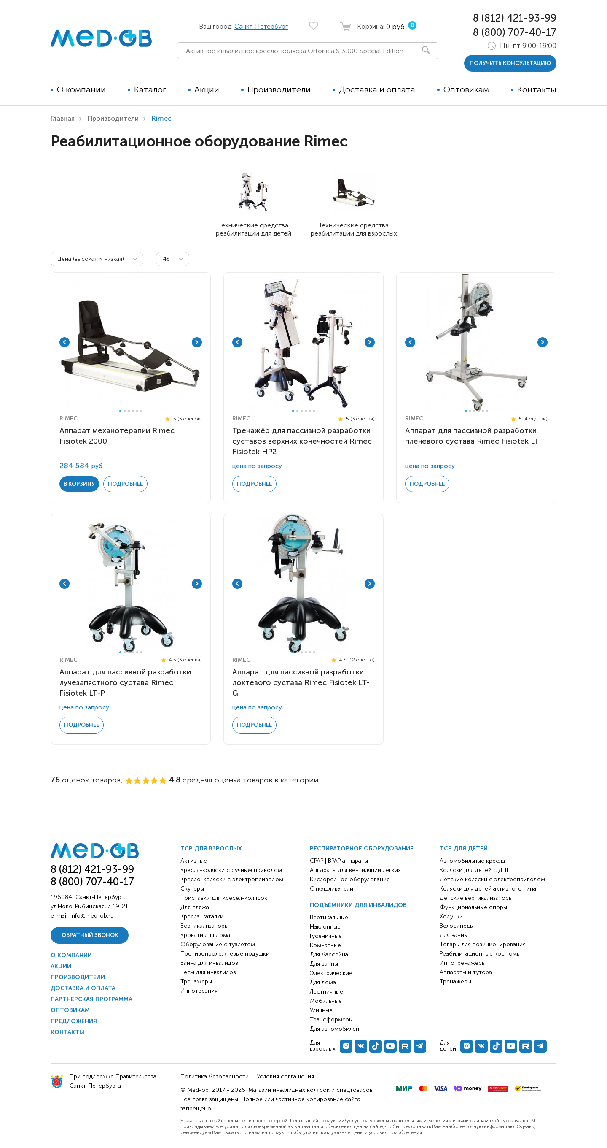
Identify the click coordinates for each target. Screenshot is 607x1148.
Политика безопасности (214, 1076)
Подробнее (125, 484)
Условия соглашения (285, 1076)
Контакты (536, 89)
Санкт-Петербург (261, 26)
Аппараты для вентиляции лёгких (355, 870)
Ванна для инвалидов (209, 963)
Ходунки (451, 916)
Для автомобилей (334, 1028)
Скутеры (192, 888)
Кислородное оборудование (350, 879)
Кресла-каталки (201, 916)
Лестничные (326, 991)
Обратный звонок (90, 935)
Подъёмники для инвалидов (358, 905)
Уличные (321, 1010)
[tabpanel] (130, 342)
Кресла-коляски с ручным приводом (231, 870)
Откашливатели (331, 888)
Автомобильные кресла (472, 860)
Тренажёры (196, 981)
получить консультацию (510, 63)
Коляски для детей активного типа (488, 888)
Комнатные (325, 945)
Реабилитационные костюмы (480, 953)
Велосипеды (457, 925)
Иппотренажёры (463, 963)
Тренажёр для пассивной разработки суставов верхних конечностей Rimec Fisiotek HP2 (302, 441)
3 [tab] (129, 411)
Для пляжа (194, 907)
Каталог (150, 89)
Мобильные (326, 1000)
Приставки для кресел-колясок (223, 898)
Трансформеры (331, 1019)
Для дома (323, 982)
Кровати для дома (205, 935)
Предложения (74, 1021)
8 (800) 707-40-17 (514, 32)
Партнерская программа (91, 999)
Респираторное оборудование (362, 848)
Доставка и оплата (377, 89)
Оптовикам (466, 89)
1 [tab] (120, 411)
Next (197, 342)
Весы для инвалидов (208, 972)
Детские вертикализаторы (476, 898)
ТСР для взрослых (211, 848)
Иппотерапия (199, 990)
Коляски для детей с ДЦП (475, 870)
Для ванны (324, 963)
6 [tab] (141, 411)
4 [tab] (133, 411)
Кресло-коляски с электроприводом (231, 879)
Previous (64, 342)
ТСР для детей (464, 848)
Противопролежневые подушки (224, 953)
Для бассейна (329, 954)
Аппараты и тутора (466, 972)
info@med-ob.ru (92, 915)
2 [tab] (125, 411)
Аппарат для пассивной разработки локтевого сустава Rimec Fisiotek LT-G (301, 682)
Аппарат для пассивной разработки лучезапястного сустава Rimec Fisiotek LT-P (125, 682)
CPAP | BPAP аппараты (339, 860)
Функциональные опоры (473, 907)
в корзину (79, 484)
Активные (193, 860)
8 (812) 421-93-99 (514, 18)
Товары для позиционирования (483, 944)
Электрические (331, 973)
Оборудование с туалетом (217, 944)
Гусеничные (326, 936)
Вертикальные (329, 917)
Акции (206, 89)
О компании (81, 89)
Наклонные (325, 926)
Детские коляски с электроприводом (492, 879)
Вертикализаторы (204, 925)
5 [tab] (137, 411)
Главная (63, 118)
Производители (279, 89)
